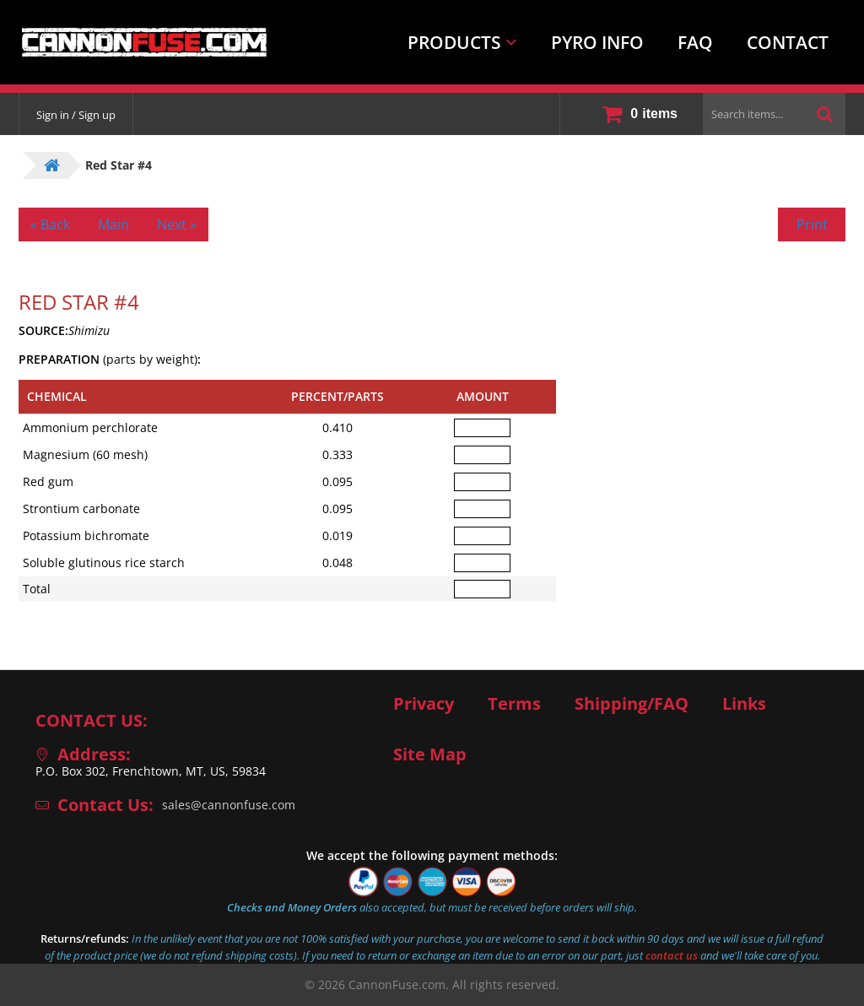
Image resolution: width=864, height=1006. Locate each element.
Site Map (430, 754)
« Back (50, 224)
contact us (671, 955)
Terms (514, 703)
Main (113, 224)
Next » (177, 224)
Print (812, 224)
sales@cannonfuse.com (228, 805)
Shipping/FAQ (631, 703)
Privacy (423, 703)
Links (744, 703)
